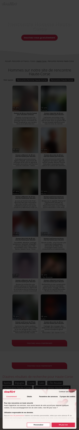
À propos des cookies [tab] (67, 396)
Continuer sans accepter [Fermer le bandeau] (67, 392)
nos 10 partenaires (17, 415)
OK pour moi (63, 425)
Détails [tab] (29, 396)
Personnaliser (38, 425)
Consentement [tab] (11, 396)
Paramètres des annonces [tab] (48, 396)
